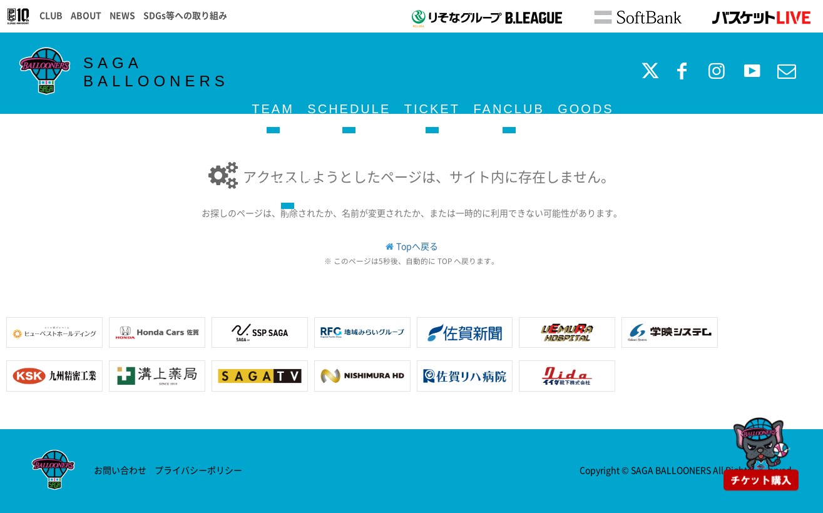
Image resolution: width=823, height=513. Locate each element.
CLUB (51, 15)
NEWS (122, 15)
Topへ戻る (417, 246)
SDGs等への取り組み (185, 15)
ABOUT (86, 15)
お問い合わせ (120, 470)
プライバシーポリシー (198, 470)
